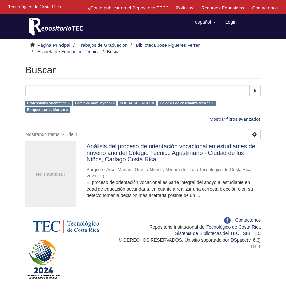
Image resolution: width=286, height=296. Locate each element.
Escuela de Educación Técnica (68, 51)
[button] (205, 22)
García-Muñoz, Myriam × (95, 103)
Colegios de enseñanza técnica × (186, 103)
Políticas (184, 7)
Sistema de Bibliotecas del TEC (207, 233)
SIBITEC (252, 233)
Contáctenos (265, 7)
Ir (255, 90)
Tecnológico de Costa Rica (233, 227)
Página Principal (53, 45)
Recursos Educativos (222, 7)
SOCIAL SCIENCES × (137, 103)
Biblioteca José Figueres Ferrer (168, 45)
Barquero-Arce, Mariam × (47, 110)
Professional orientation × (48, 103)
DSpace (239, 240)
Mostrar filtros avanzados (235, 119)
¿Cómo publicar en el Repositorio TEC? (127, 7)
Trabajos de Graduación (103, 45)
